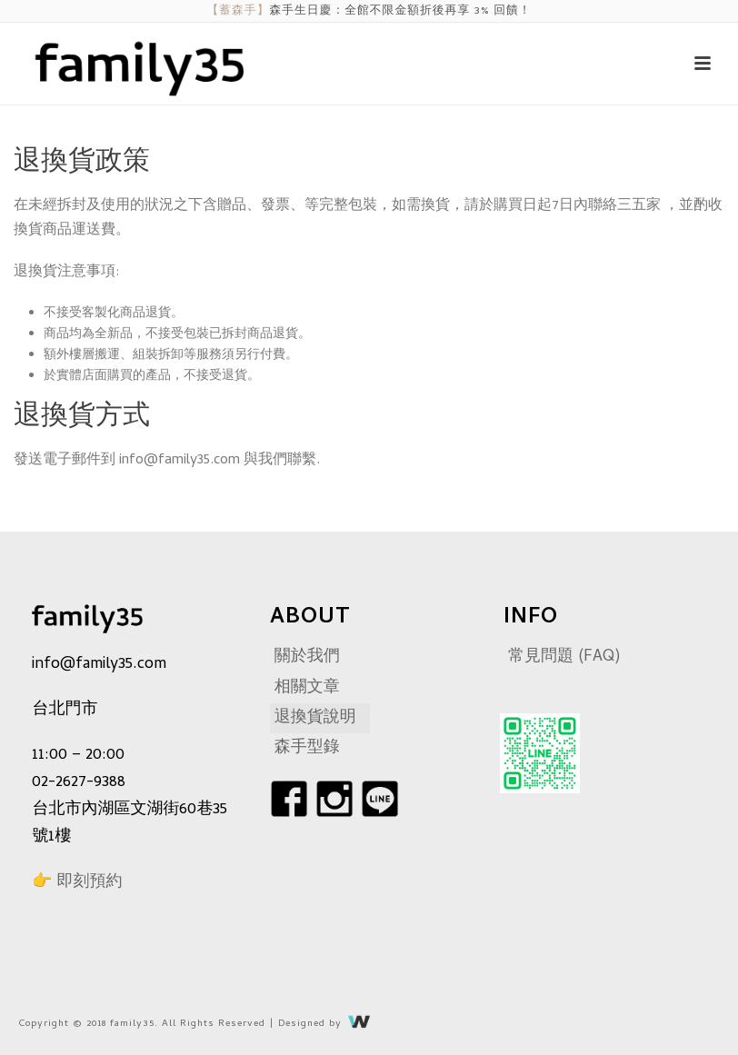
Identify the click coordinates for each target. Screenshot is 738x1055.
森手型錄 (307, 748)
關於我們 (307, 657)
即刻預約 (89, 883)
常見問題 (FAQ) (564, 657)
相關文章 (307, 688)
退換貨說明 (315, 718)
